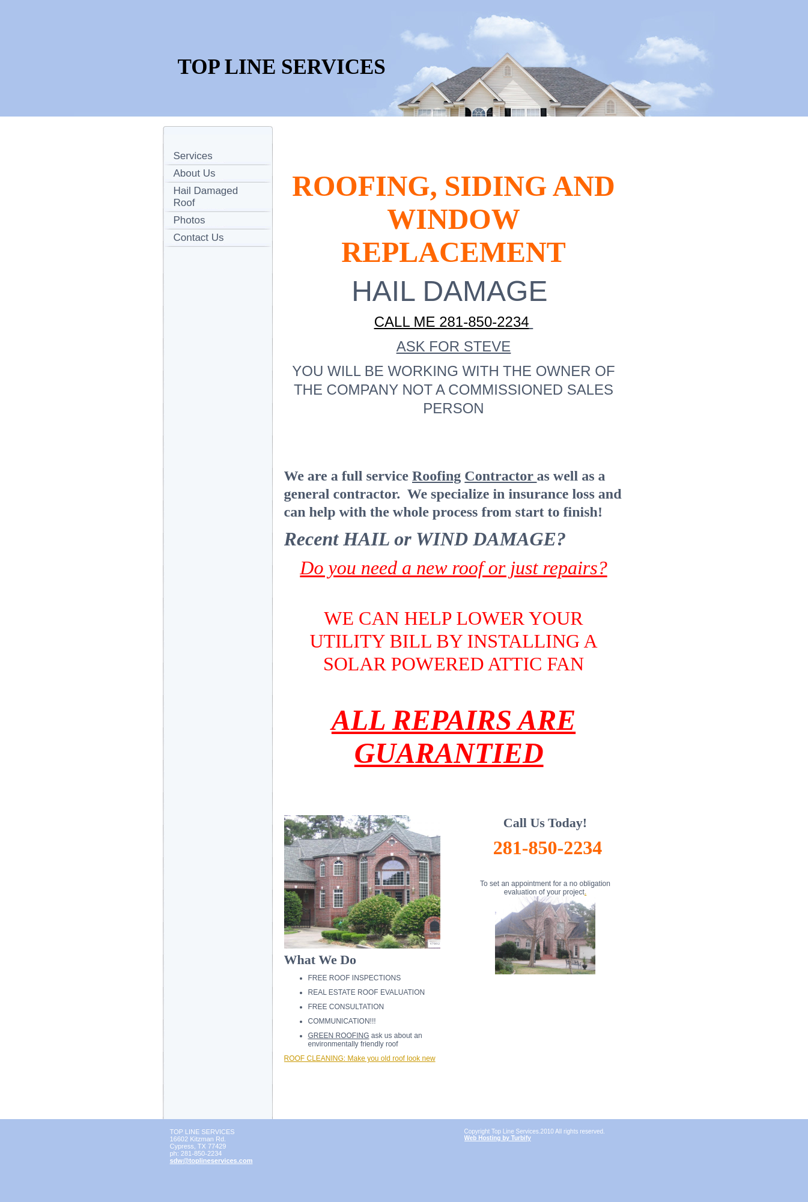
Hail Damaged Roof (206, 196)
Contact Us (199, 237)
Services (193, 156)
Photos (189, 220)
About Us (195, 173)
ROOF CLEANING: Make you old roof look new (360, 1058)
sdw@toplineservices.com (211, 1160)
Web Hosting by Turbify (497, 1138)
